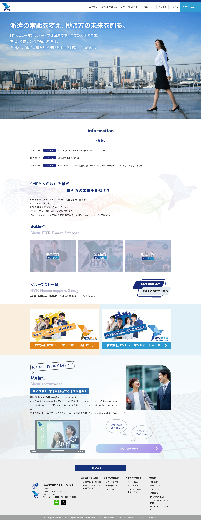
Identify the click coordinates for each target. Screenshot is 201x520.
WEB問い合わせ (190, 7)
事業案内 (93, 7)
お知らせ (174, 7)
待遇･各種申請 (111, 482)
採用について (148, 7)
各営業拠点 (155, 493)
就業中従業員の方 (109, 7)
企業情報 (162, 7)
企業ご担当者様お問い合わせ (134, 490)
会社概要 (154, 482)
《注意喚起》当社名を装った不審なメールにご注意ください (83, 150)
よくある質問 (110, 489)
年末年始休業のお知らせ (69, 158)
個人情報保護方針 (157, 496)
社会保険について (112, 485)
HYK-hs (50, 150)
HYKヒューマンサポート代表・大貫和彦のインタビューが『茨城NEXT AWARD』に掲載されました (100, 165)
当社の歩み (155, 489)
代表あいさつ (155, 485)
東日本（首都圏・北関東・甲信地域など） (91, 487)
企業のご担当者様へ (130, 7)
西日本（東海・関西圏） (92, 482)
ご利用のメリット (134, 482)
